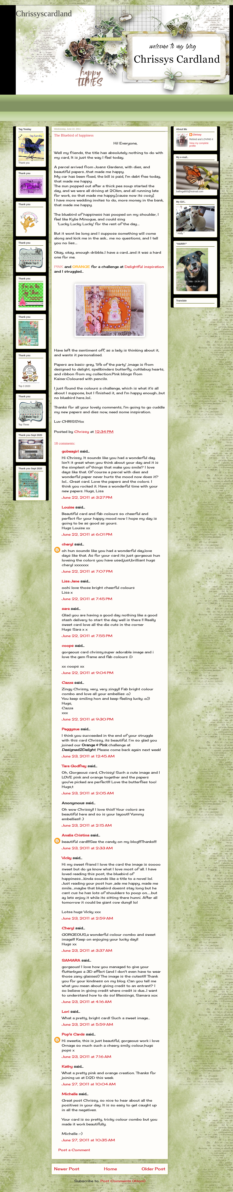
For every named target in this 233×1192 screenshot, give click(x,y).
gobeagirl (70, 451)
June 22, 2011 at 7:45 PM (87, 599)
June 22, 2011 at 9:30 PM (87, 719)
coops (68, 645)
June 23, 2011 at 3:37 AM (87, 950)
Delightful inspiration (144, 267)
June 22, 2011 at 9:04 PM (87, 673)
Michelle (69, 1094)
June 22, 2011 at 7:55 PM (87, 636)
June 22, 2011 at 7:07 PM (87, 571)
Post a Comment (74, 1150)
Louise (68, 507)
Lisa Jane (70, 581)
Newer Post (66, 1168)
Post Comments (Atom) (122, 1181)
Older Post (153, 1168)
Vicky (66, 858)
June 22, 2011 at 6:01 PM (87, 534)
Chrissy (197, 134)
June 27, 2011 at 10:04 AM (89, 1084)
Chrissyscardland (44, 13)
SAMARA (71, 960)
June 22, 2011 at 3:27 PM (87, 497)
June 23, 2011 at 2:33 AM (87, 848)
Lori (65, 1011)
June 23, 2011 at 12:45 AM (88, 756)
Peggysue (70, 729)
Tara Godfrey (74, 766)
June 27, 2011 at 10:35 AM (88, 1140)
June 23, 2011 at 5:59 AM (87, 1024)
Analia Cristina (75, 835)
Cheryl (68, 928)
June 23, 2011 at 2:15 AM (87, 825)
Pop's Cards (73, 1034)
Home (110, 1168)
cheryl (67, 544)
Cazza (67, 682)
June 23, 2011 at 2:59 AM (87, 918)
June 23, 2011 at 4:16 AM (87, 1002)
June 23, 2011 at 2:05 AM (88, 793)
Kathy (67, 1066)
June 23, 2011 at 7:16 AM (86, 1056)
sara (66, 609)
